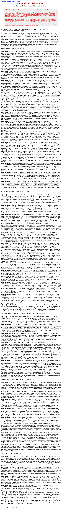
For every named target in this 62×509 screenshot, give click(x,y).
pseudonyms (31, 10)
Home (3, 1)
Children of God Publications (10, 1)
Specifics (18, 1)
